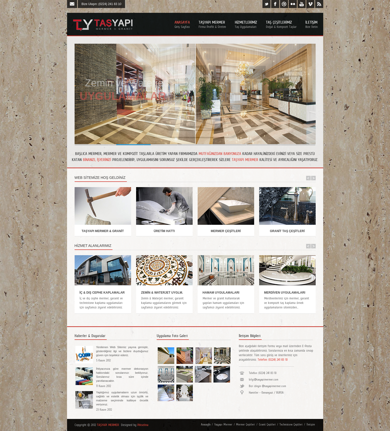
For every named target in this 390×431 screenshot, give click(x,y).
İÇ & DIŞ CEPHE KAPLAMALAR (102, 292)
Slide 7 (298, 144)
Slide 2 (160, 144)
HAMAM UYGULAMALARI (221, 292)
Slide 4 (229, 144)
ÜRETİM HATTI (164, 231)
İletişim (311, 424)
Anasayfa (182, 24)
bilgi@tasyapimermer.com (263, 379)
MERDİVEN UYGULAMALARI (284, 292)
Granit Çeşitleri (267, 424)
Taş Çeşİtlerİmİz (281, 24)
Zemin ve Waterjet (125, 82)
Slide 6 (92, 144)
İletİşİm (311, 24)
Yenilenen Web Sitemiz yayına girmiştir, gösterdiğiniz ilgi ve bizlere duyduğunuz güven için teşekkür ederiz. (122, 351)
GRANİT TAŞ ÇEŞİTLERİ (287, 231)
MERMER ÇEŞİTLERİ (226, 231)
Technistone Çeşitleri (291, 424)
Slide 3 (195, 144)
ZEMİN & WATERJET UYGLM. (162, 292)
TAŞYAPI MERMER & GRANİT (103, 231)
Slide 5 (264, 144)
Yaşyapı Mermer (223, 424)
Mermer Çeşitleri (245, 424)
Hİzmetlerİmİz (246, 24)
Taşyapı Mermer (212, 24)
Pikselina (142, 425)
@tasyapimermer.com (274, 386)
